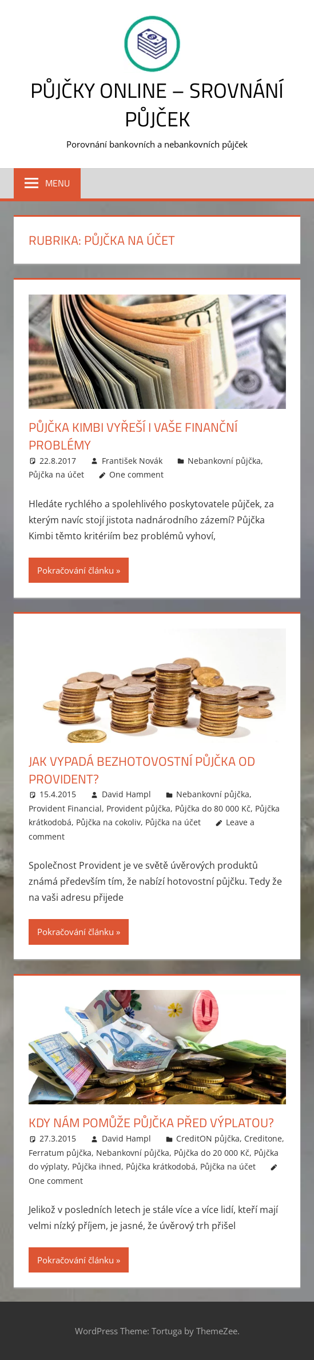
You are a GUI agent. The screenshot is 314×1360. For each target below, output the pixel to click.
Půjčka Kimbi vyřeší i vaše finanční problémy (133, 436)
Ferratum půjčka (60, 1152)
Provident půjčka (138, 808)
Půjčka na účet (56, 474)
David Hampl (126, 794)
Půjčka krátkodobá (161, 1166)
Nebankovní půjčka (224, 460)
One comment (136, 474)
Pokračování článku (75, 570)
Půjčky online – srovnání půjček (157, 104)
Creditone (263, 1138)
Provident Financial (65, 808)
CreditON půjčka (208, 1138)
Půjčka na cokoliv (108, 822)
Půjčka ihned (96, 1166)
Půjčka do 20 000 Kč (211, 1152)
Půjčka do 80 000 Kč (213, 808)
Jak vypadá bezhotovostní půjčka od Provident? (142, 770)
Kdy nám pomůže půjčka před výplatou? (151, 1122)
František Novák (132, 460)
